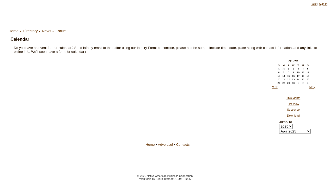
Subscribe (293, 109)
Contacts (183, 145)
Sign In (323, 4)
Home (14, 31)
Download (293, 115)
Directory (30, 31)
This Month (293, 97)
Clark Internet (164, 179)
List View (293, 103)
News (46, 31)
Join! (314, 4)
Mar (274, 87)
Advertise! (165, 145)
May (312, 87)
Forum (61, 31)
